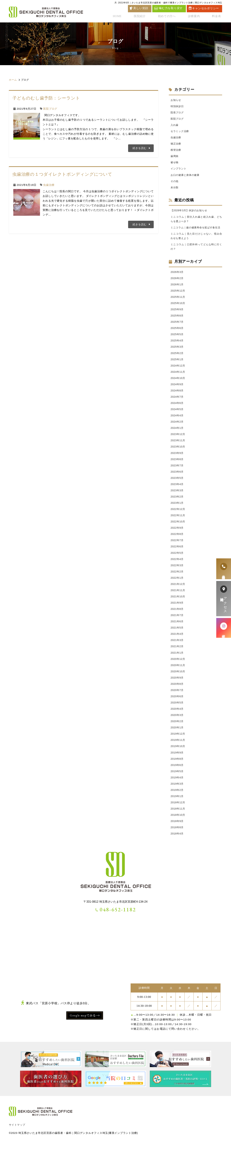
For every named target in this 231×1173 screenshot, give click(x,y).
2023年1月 (177, 520)
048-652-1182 (115, 938)
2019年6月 (177, 791)
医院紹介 (145, 17)
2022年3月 (177, 584)
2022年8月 (177, 552)
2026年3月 (177, 281)
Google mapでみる (83, 1044)
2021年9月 (177, 623)
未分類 (175, 190)
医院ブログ (50, 108)
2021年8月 (177, 630)
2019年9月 (177, 778)
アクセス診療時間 (223, 598)
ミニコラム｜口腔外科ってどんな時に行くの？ (196, 256)
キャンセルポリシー (204, 8)
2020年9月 (177, 701)
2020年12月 (178, 681)
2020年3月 (177, 739)
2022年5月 (177, 572)
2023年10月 (178, 462)
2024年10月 (178, 391)
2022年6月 (177, 565)
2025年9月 (177, 320)
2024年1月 (177, 442)
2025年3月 (177, 358)
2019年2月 (177, 817)
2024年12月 (178, 378)
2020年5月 (177, 726)
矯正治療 (176, 145)
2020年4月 (177, 733)
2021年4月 (177, 655)
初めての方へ (170, 17)
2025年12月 (178, 300)
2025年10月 (178, 313)
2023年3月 (177, 507)
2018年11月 (178, 836)
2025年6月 (177, 339)
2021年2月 (177, 668)
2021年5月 (177, 649)
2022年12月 (178, 526)
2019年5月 (177, 797)
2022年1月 (177, 597)
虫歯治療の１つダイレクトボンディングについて (62, 174)
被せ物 (175, 164)
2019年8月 (177, 784)
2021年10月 (178, 617)
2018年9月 (177, 849)
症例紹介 (223, 627)
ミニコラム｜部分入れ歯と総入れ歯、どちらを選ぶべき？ (196, 222)
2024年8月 (177, 404)
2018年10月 (178, 842)
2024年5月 (177, 423)
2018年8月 (177, 855)
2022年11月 (178, 533)
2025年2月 (177, 365)
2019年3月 (177, 810)
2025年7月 (177, 333)
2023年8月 (177, 475)
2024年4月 (177, 429)
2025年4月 (177, 352)
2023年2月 (177, 513)
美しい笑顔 (140, 8)
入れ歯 (175, 125)
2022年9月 (177, 546)
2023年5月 (177, 494)
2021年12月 (178, 604)
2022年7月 (177, 559)
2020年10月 (178, 694)
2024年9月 (177, 397)
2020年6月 (177, 720)
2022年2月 (177, 591)
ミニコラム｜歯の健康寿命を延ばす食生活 (196, 233)
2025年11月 (178, 307)
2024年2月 (177, 436)
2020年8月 (177, 707)
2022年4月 (177, 578)
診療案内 (196, 17)
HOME (124, 17)
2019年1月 (177, 823)
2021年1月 (177, 675)
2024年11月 (178, 384)
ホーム (13, 79)
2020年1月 (177, 752)
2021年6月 (177, 642)
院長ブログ (178, 112)
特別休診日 (178, 106)
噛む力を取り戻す (168, 8)
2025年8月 (177, 326)
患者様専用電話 (223, 569)
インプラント (179, 171)
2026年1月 (177, 294)
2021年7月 (177, 636)
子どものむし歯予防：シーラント (46, 98)
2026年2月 (177, 288)
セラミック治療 (180, 132)
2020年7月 (177, 713)
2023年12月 (178, 449)
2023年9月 (177, 468)
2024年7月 (177, 410)
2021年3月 (177, 662)
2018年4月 (177, 862)
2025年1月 (177, 371)
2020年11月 (178, 688)
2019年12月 (178, 759)
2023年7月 (177, 481)
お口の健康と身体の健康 (186, 177)
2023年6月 (177, 487)
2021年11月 (178, 610)
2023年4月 (177, 500)
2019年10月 (178, 771)
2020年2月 (177, 746)
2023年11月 (178, 455)
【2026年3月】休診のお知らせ (190, 213)
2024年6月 (177, 417)
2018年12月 (178, 830)
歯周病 (175, 158)
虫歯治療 (48, 184)
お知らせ (176, 100)
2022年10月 (178, 539)
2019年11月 (178, 765)
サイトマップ (17, 1153)
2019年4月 (177, 804)
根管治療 (176, 151)
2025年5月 (177, 346)
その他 (175, 183)
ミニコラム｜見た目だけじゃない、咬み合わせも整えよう (196, 245)
